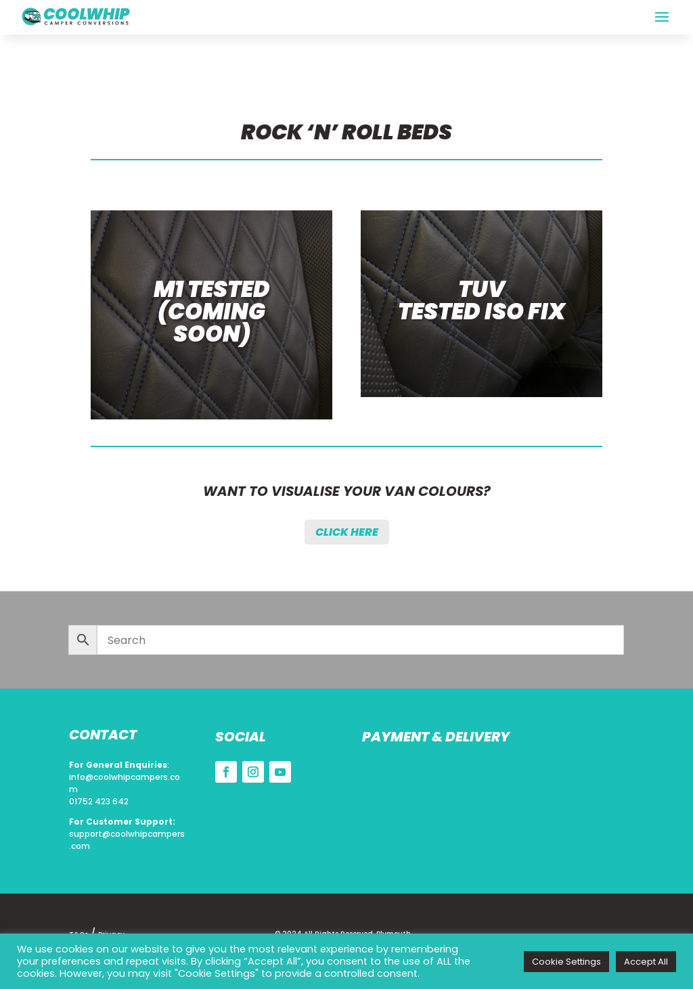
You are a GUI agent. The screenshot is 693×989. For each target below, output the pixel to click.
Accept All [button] (646, 961)
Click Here (346, 532)
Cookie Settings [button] (566, 961)
